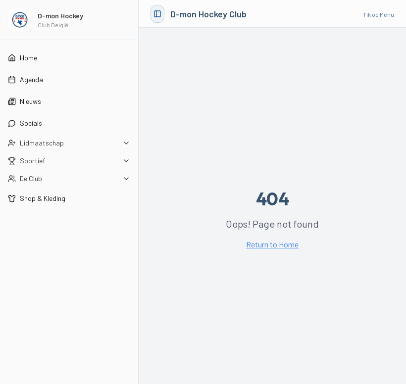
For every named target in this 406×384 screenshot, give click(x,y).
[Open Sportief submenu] (69, 161)
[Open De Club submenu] (69, 179)
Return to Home (272, 244)
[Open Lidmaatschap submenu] (69, 143)
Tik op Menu (378, 14)
